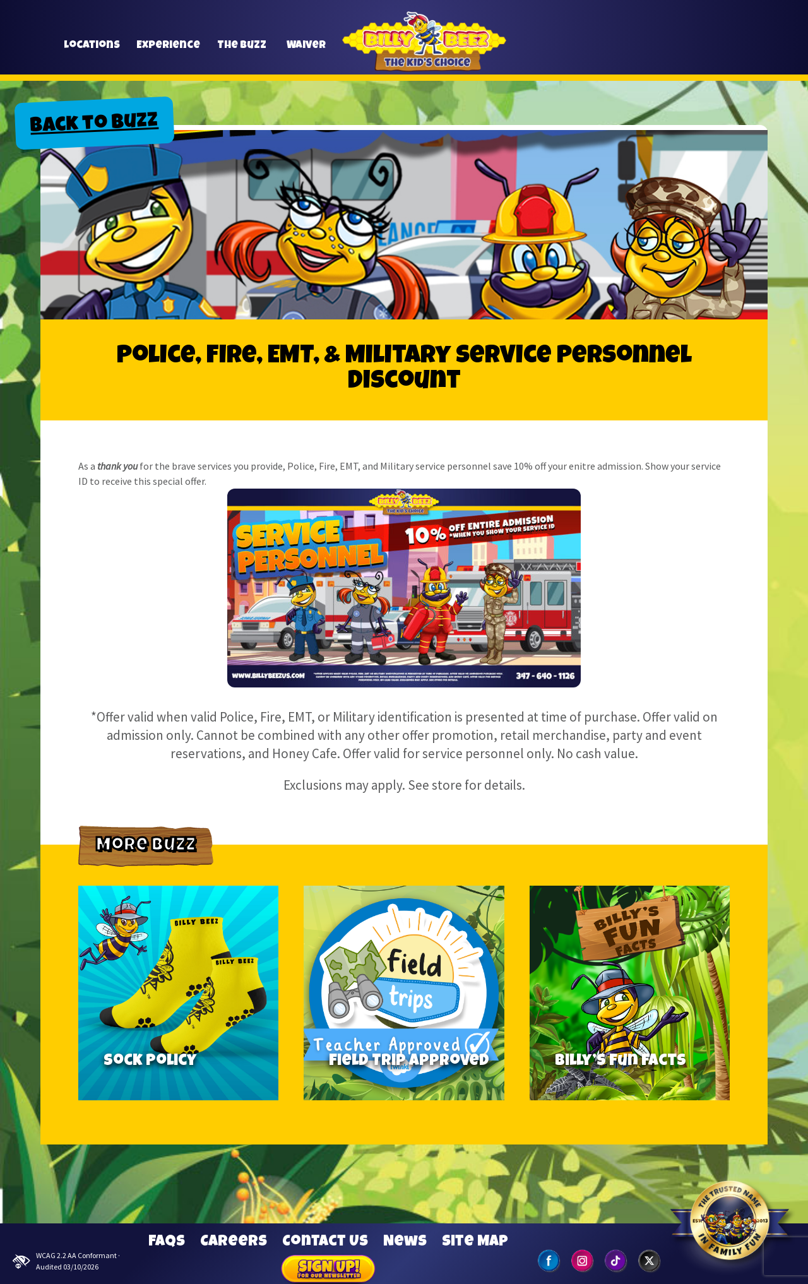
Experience (168, 51)
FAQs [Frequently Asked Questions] (166, 1242)
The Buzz (241, 51)
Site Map (475, 1242)
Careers (233, 1242)
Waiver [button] (306, 51)
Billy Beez (424, 56)
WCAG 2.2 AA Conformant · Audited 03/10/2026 (66, 1261)
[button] (656, 46)
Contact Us (325, 1242)
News (405, 1242)
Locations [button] (92, 51)
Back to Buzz (94, 125)
